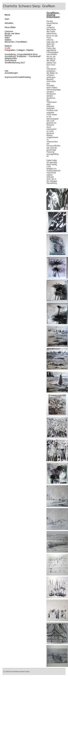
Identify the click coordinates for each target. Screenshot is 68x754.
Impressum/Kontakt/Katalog (18, 77)
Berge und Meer (12, 33)
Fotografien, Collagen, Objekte (19, 50)
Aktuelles (9, 23)
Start (7, 19)
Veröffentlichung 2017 (15, 62)
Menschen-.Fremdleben (16, 42)
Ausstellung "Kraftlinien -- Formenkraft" (23, 56)
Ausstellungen (11, 73)
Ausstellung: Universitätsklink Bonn (21, 54)
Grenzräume (10, 60)
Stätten (8, 40)
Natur (7, 37)
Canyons (9, 31)
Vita (6, 71)
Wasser (8, 35)
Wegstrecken (11, 58)
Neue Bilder (10, 27)
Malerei (8, 46)
